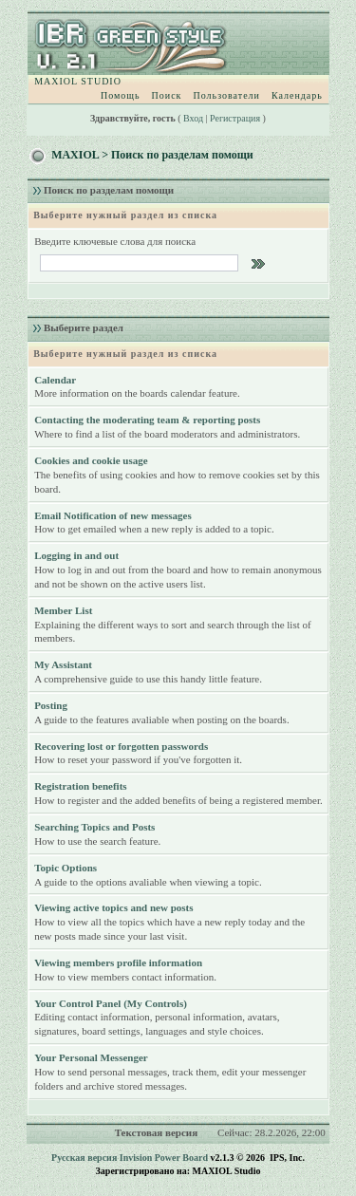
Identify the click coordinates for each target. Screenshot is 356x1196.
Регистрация (235, 118)
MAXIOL (75, 154)
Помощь (121, 95)
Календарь (297, 95)
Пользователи (226, 95)
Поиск (167, 95)
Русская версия (84, 1157)
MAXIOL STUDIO (78, 81)
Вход (193, 118)
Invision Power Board (164, 1157)
